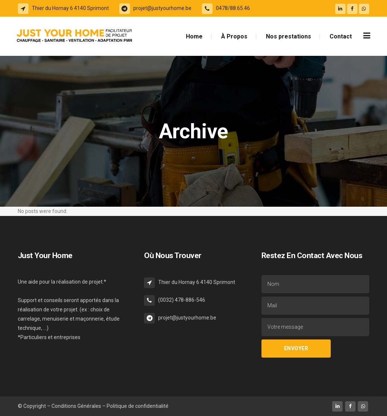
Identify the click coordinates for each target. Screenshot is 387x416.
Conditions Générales (76, 406)
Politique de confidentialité (138, 406)
